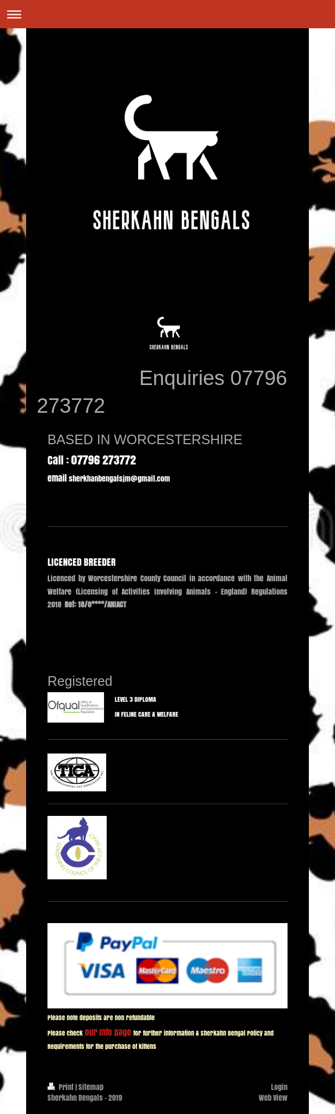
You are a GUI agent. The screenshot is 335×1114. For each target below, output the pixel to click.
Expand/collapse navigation (167, 14)
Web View (273, 1097)
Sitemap (90, 1087)
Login (279, 1087)
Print (61, 1087)
